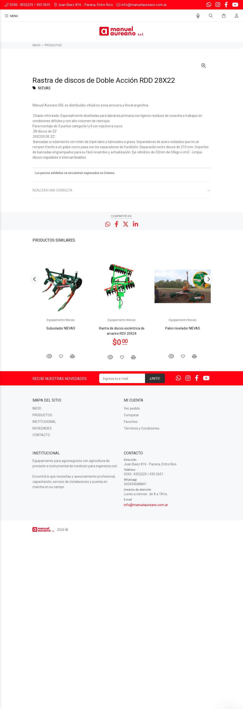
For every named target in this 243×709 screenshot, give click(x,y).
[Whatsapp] (209, 5)
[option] (60, 477)
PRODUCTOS (53, 45)
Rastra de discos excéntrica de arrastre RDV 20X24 (122, 503)
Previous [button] (34, 451)
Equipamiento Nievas (61, 492)
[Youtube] (234, 5)
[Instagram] (218, 5)
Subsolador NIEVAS (60, 501)
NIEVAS (44, 260)
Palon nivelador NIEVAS (182, 501)
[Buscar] (210, 16)
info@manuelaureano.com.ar (146, 677)
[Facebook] (226, 5)
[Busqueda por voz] (198, 15)
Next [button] (208, 451)
